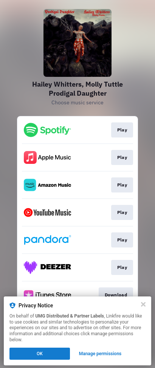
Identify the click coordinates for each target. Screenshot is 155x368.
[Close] (143, 304)
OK (40, 353)
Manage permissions (100, 353)
